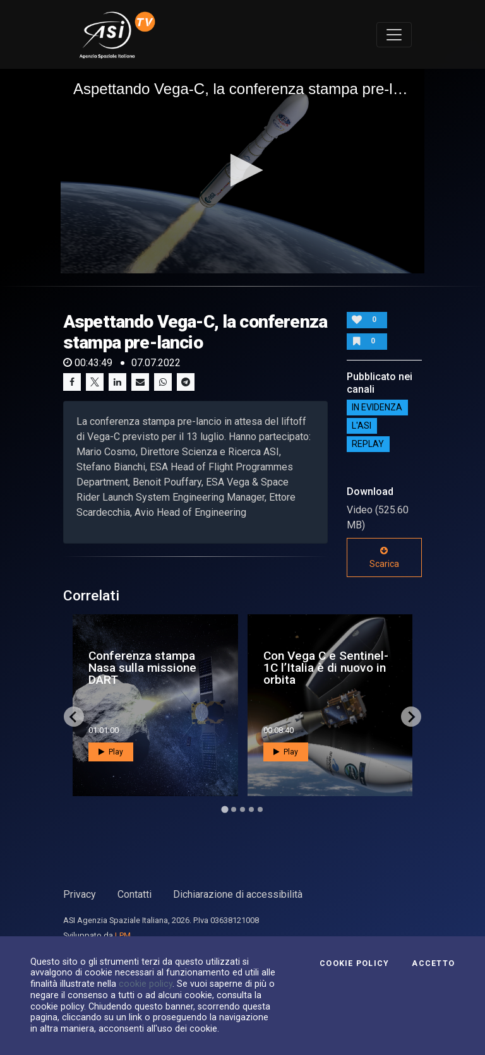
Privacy (79, 894)
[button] (243, 170)
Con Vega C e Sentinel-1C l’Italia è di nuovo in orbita (325, 667)
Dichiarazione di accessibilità (237, 894)
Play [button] (111, 752)
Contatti (134, 894)
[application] (242, 171)
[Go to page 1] (224, 809)
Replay (368, 444)
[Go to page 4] (251, 809)
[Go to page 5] (260, 809)
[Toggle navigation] (394, 34)
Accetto (433, 963)
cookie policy (145, 984)
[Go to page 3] (242, 809)
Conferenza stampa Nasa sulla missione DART (142, 667)
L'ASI (361, 426)
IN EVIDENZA (377, 408)
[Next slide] (411, 716)
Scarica (384, 557)
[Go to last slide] (74, 716)
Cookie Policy (354, 963)
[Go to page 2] (233, 809)
